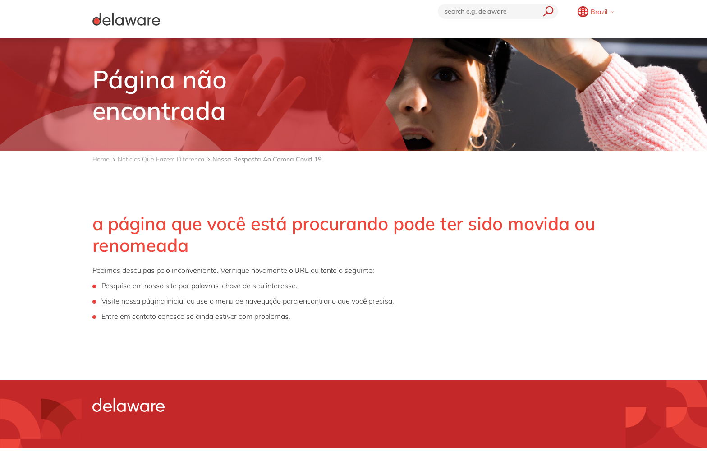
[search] (546, 11)
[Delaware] (126, 19)
